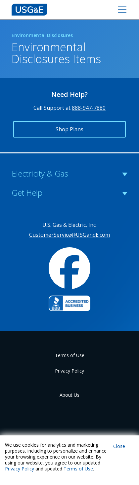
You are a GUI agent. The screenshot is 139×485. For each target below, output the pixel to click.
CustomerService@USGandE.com (69, 234)
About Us (69, 395)
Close (119, 446)
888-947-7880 (89, 107)
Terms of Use (69, 355)
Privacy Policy (69, 371)
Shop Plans (69, 129)
